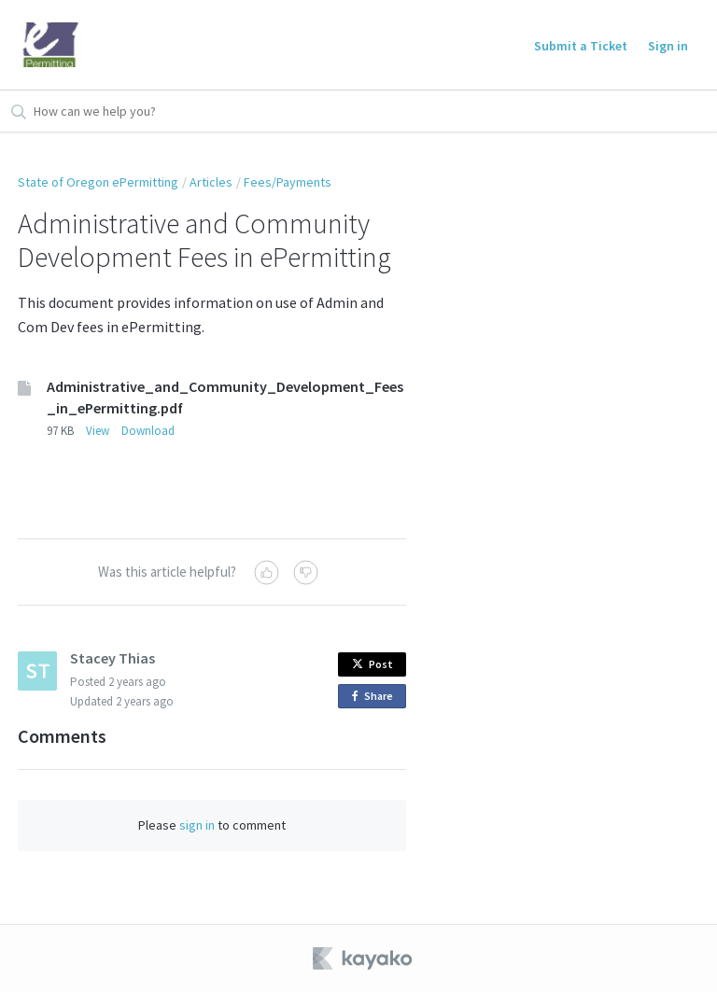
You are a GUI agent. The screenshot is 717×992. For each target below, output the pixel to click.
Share (376, 696)
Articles (211, 182)
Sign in (668, 45)
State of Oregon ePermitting (98, 182)
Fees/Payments (287, 182)
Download (148, 431)
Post (372, 664)
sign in (197, 825)
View (97, 431)
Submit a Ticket (580, 45)
